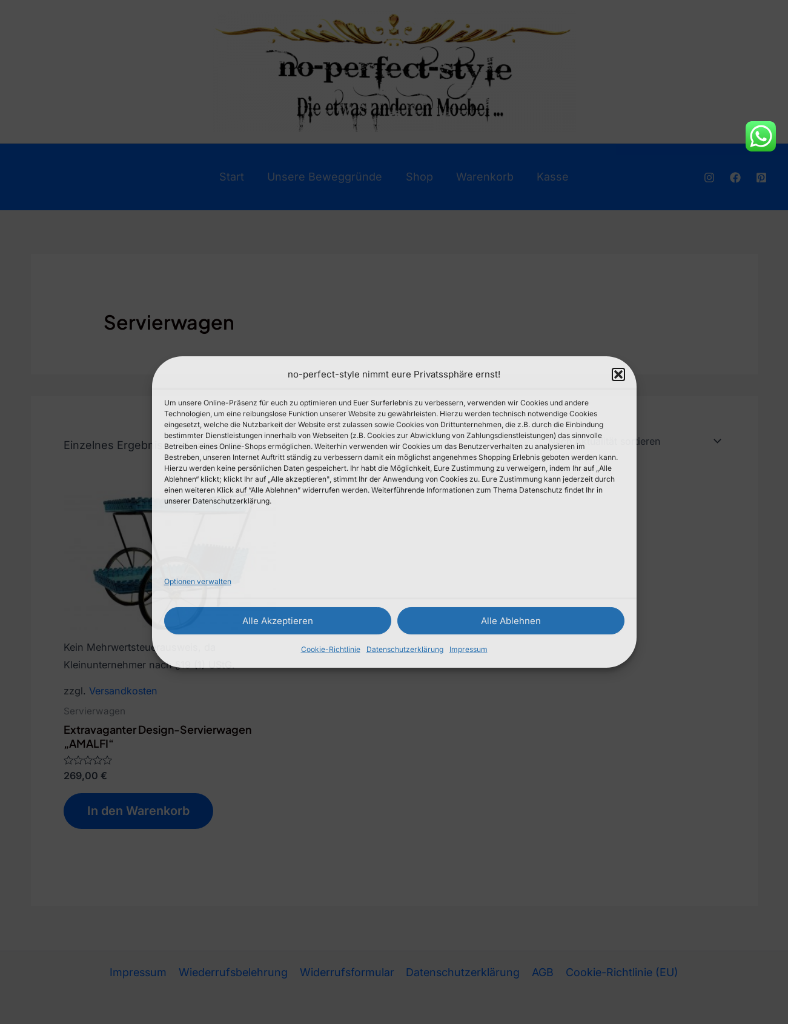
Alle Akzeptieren (277, 621)
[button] (618, 374)
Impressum (468, 649)
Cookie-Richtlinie (330, 649)
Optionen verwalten (197, 581)
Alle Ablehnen (511, 621)
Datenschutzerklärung (404, 649)
